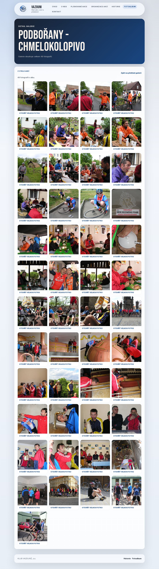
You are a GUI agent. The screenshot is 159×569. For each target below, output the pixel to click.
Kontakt (56, 12)
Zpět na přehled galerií (131, 73)
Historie (116, 7)
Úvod (54, 7)
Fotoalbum (130, 7)
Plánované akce (79, 7)
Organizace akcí (99, 7)
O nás (64, 7)
